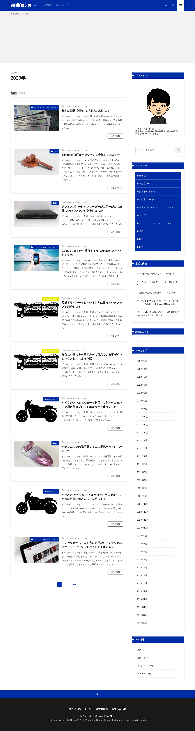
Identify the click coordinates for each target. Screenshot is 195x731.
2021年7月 (142, 456)
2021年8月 (142, 448)
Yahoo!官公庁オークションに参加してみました (91, 154)
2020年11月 (142, 519)
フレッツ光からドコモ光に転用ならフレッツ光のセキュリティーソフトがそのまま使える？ (92, 545)
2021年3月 (142, 488)
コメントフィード (145, 665)
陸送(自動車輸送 (147, 191)
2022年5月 (142, 377)
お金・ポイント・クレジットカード (46, 107)
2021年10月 (142, 432)
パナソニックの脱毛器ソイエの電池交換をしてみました (92, 448)
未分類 (55, 151)
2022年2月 (142, 400)
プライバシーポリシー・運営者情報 (88, 709)
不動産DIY (144, 183)
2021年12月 (142, 416)
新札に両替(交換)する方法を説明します (86, 110)
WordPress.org (144, 673)
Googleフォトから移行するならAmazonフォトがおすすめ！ (92, 252)
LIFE (141, 247)
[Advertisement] (97, 38)
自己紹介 (48, 5)
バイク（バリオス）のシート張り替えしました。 (158, 283)
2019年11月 (142, 607)
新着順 (14, 92)
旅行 (141, 231)
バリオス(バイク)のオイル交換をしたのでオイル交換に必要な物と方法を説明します (91, 496)
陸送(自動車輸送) (52, 299)
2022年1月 (142, 408)
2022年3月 (142, 392)
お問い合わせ (119, 709)
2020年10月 (142, 527)
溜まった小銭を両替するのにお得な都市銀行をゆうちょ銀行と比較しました (158, 314)
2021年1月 (142, 504)
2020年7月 (142, 551)
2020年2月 (142, 591)
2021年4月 (142, 480)
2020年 (26, 14)
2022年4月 (142, 384)
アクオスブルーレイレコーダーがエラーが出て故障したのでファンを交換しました (92, 208)
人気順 (22, 92)
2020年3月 (142, 583)
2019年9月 (142, 615)
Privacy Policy (111, 720)
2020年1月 (142, 599)
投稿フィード (143, 657)
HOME (16, 14)
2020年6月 (142, 559)
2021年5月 (142, 472)
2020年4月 (142, 575)
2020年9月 (142, 535)
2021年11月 (142, 424)
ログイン (141, 649)
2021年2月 (142, 496)
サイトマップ (62, 5)
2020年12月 (142, 511)
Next (75, 584)
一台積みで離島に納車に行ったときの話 (156, 293)
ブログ (142, 215)
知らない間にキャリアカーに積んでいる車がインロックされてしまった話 (92, 356)
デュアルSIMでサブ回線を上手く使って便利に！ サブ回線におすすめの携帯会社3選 (158, 302)
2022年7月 (142, 361)
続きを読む (115, 136)
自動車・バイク (52, 399)
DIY (56, 203)
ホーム (37, 5)
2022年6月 (142, 369)
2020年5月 (142, 567)
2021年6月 (142, 464)
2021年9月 (142, 440)
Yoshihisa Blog (21, 5)
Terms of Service (131, 720)
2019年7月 (142, 623)
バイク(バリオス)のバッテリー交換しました (158, 274)
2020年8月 (142, 543)
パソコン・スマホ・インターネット (46, 247)
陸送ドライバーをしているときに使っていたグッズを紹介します (92, 304)
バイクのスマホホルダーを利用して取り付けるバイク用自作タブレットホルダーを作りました (92, 404)
